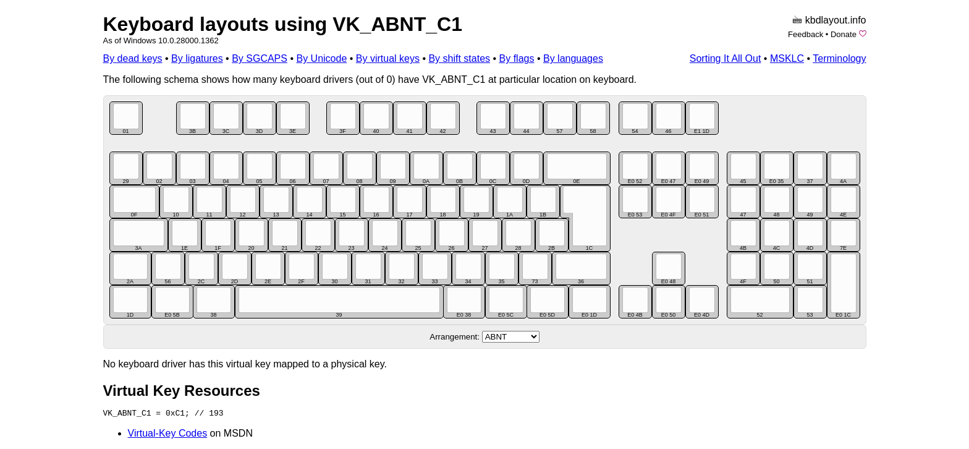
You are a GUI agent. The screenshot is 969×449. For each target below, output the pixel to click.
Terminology (839, 58)
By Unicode (321, 58)
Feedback (805, 34)
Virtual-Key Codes (168, 433)
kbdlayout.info (835, 20)
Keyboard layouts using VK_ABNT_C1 (282, 24)
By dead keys (133, 58)
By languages (573, 58)
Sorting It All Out (725, 58)
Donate (844, 34)
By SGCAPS (259, 58)
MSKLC (787, 58)
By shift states (459, 58)
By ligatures (197, 58)
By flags (517, 58)
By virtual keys (388, 58)
